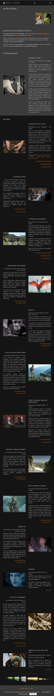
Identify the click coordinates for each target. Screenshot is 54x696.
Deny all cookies (23, 694)
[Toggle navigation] (50, 3)
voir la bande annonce (45, 164)
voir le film (48, 590)
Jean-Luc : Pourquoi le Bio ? (44, 155)
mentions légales (24, 688)
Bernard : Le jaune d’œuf (37, 156)
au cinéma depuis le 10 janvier (43, 161)
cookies (32, 688)
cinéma (17, 35)
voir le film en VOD (46, 167)
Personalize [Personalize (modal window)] (33, 694)
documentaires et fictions (42, 33)
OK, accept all (45, 692)
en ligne (29, 35)
